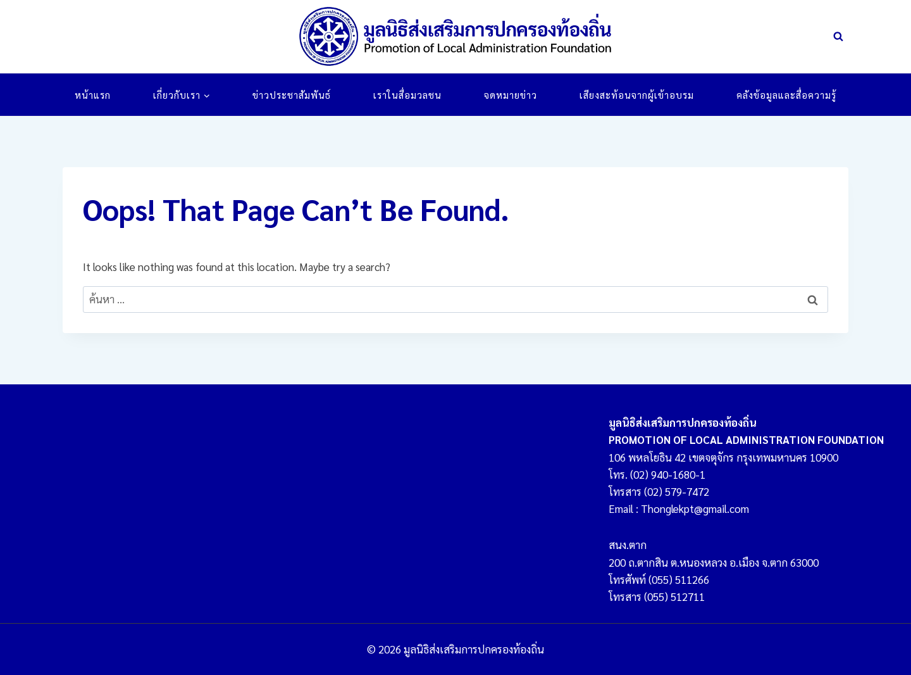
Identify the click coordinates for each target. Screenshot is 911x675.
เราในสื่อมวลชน (407, 95)
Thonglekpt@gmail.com (695, 508)
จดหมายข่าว (510, 95)
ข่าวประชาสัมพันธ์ (291, 95)
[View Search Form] (838, 37)
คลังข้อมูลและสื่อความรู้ (786, 95)
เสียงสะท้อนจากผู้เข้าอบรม (636, 95)
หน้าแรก (93, 95)
